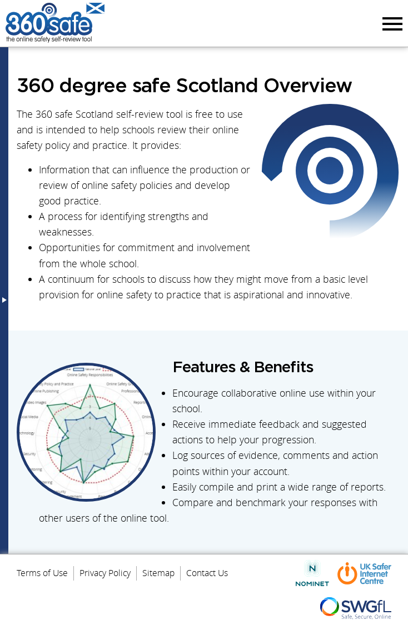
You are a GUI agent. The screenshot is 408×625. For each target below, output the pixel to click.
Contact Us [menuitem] (207, 572)
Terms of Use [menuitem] (42, 572)
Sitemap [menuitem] (158, 572)
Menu (390, 23)
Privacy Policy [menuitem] (105, 572)
